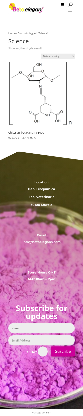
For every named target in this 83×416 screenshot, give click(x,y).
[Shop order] (58, 56)
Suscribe (63, 351)
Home (12, 33)
